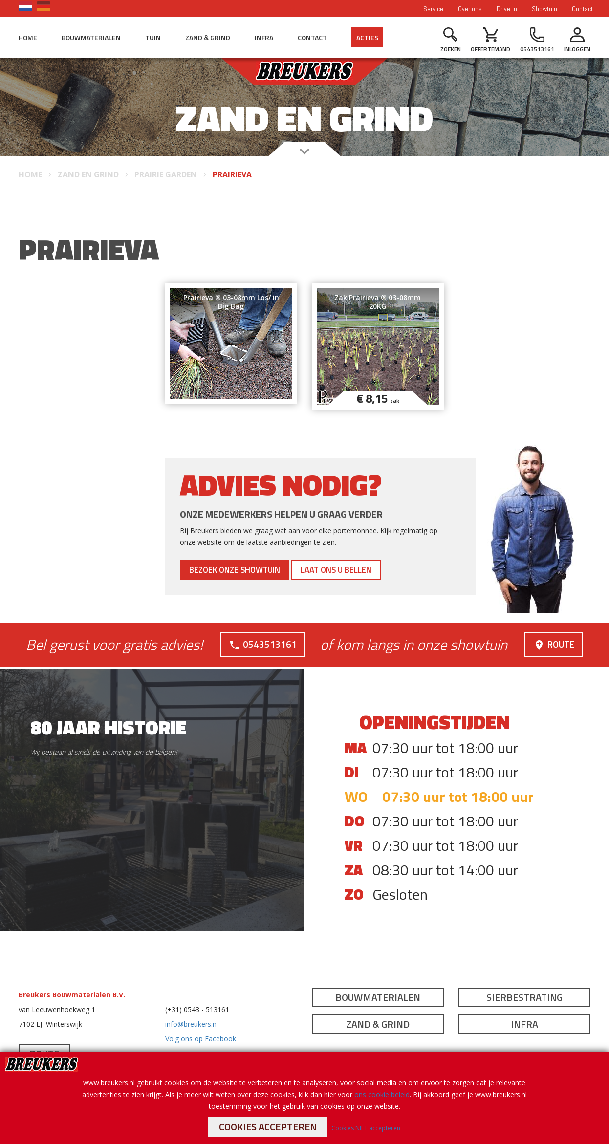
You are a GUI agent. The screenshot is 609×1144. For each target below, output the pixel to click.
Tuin (153, 37)
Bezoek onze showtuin (246, 569)
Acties (367, 37)
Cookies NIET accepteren (365, 1128)
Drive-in (507, 8)
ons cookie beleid (382, 1094)
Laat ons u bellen (369, 569)
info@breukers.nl (191, 1024)
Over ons (470, 8)
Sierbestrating (524, 997)
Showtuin (544, 8)
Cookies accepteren (268, 1126)
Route (552, 643)
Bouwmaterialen (91, 37)
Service (433, 8)
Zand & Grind (207, 37)
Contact (582, 8)
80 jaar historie (108, 727)
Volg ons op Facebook (200, 1038)
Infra (264, 37)
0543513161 (261, 643)
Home (28, 37)
